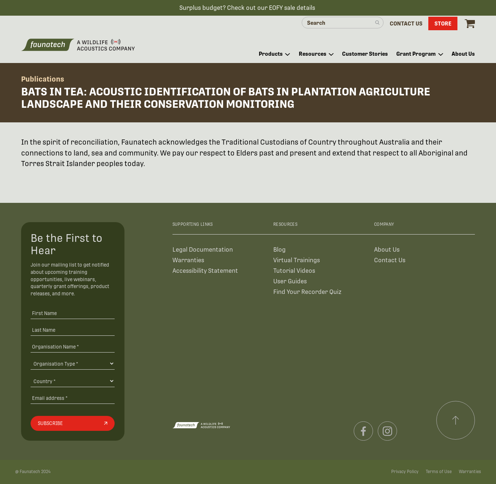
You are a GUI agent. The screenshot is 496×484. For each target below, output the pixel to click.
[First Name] (73, 313)
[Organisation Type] (73, 363)
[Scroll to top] (455, 420)
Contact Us (389, 260)
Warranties (188, 260)
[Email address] (73, 398)
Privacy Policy (404, 471)
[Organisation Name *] (73, 347)
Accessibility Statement (205, 270)
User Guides (290, 281)
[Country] (73, 381)
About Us (387, 249)
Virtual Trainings (296, 260)
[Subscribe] (73, 423)
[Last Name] (73, 330)
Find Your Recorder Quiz (307, 291)
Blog (279, 249)
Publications (42, 79)
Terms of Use (439, 471)
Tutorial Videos (294, 270)
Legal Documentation (202, 249)
